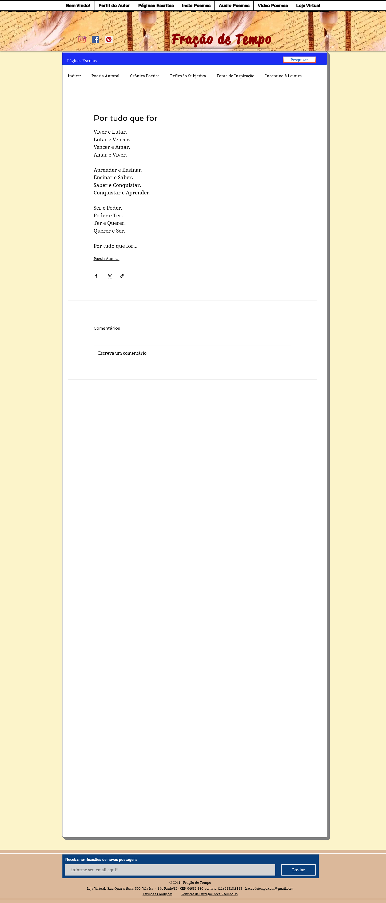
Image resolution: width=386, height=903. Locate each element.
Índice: (74, 76)
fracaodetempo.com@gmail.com (269, 888)
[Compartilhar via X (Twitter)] (109, 275)
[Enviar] (298, 870)
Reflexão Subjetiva (188, 76)
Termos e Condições (157, 894)
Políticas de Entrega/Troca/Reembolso (209, 894)
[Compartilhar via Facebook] (96, 275)
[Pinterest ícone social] (109, 39)
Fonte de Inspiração (235, 76)
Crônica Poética (145, 76)
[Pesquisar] (299, 60)
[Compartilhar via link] (122, 275)
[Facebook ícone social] (95, 39)
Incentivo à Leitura (283, 76)
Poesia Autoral (105, 76)
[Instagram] (82, 39)
